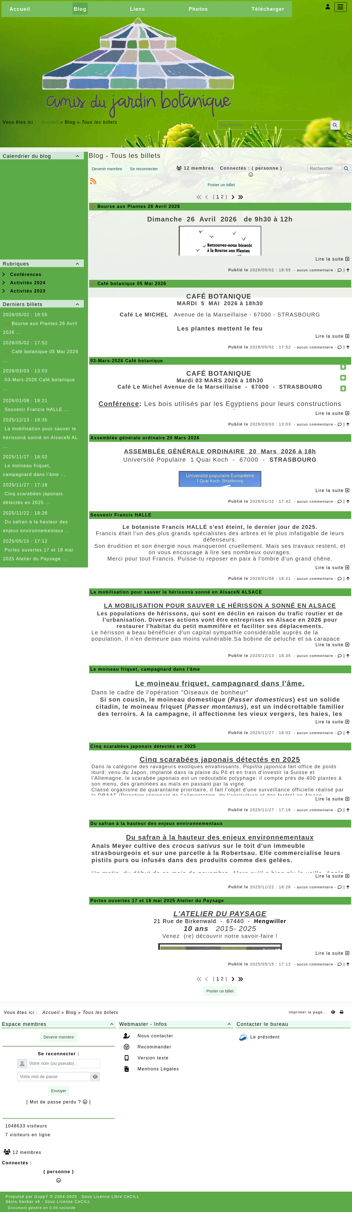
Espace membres (59, 1024)
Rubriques (42, 264)
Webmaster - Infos (176, 1024)
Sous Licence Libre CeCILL (111, 1196)
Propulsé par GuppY (28, 1196)
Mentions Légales (157, 1069)
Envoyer (58, 1090)
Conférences (22, 274)
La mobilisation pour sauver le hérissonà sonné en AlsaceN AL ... (40, 437)
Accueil (50, 122)
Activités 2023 (24, 291)
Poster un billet (221, 184)
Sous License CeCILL (67, 1201)
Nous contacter (154, 1036)
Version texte (152, 1058)
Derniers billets (42, 304)
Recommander (153, 1047)
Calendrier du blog (42, 156)
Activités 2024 (24, 282)
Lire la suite (332, 259)
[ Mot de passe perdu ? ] (58, 1102)
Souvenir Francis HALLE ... (37, 409)
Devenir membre (107, 168)
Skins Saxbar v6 (23, 1201)
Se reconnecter (144, 168)
